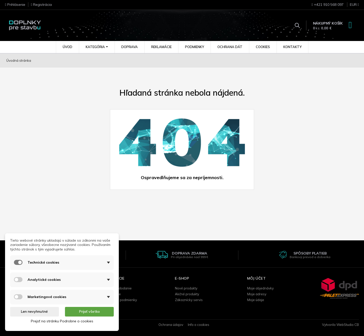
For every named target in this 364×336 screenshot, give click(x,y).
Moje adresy (256, 294)
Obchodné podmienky (120, 300)
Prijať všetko (89, 311)
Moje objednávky (260, 288)
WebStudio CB (347, 325)
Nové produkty (186, 288)
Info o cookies (198, 325)
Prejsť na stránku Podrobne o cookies (62, 321)
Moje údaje (255, 300)
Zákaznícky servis (189, 300)
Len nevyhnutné (34, 311)
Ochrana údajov (170, 325)
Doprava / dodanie (117, 288)
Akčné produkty (187, 294)
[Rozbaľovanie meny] (352, 6)
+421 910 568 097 (328, 4)
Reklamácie (112, 294)
